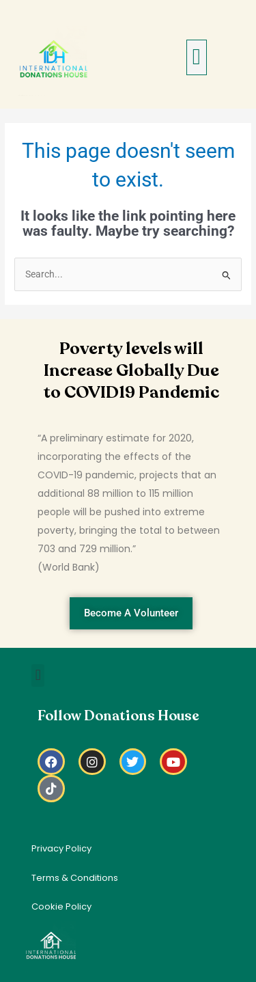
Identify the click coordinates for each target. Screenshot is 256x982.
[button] (197, 57)
